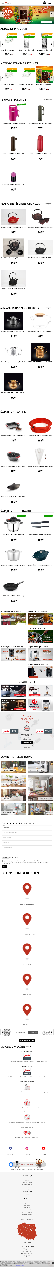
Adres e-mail (6, 842)
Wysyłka (27, 1187)
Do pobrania (27, 1194)
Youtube (43, 1154)
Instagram (27, 1154)
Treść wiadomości (7, 847)
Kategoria (5, 825)
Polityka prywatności (27, 1214)
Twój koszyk (27, 1207)
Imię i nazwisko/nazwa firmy (10, 832)
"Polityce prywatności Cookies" (18, 1265)
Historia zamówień (27, 1210)
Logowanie (27, 1203)
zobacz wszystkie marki (27, 1040)
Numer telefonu (7, 837)
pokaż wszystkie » (47, 99)
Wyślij (4, 866)
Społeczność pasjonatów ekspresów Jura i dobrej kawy (27, 1169)
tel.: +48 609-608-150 (27, 1253)
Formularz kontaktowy (25, 746)
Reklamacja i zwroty (27, 1191)
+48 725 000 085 (27, 743)
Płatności (27, 1189)
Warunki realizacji (27, 1184)
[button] (21, 21)
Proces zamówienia (27, 1182)
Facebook (10, 1154)
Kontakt (27, 1180)
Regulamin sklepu (27, 1212)
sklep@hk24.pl (27, 1256)
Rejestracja (27, 1205)
